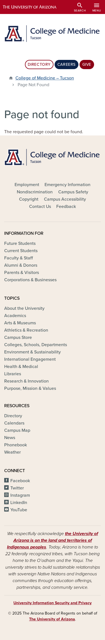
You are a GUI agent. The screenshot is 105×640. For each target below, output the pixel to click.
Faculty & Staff (18, 258)
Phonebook (15, 445)
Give (86, 64)
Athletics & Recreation (26, 330)
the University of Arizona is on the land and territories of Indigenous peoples (52, 540)
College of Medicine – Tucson (44, 78)
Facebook (20, 481)
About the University (24, 308)
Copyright (28, 199)
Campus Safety (73, 192)
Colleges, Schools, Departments (35, 345)
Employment (27, 184)
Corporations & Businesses (30, 280)
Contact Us (40, 206)
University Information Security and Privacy (52, 603)
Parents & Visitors (21, 272)
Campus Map (17, 430)
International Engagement (30, 359)
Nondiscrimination (35, 192)
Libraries (12, 374)
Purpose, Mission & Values (30, 388)
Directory (39, 64)
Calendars (14, 423)
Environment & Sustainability (32, 352)
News (9, 437)
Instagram (20, 495)
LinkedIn (18, 502)
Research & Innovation (26, 381)
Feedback (66, 206)
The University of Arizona (52, 619)
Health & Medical (21, 366)
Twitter (17, 488)
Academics (15, 315)
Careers (66, 64)
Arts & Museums (20, 323)
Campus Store (18, 337)
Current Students (21, 251)
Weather (12, 452)
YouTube (18, 510)
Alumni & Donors (20, 265)
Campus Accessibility (65, 199)
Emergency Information (67, 184)
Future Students (20, 243)
